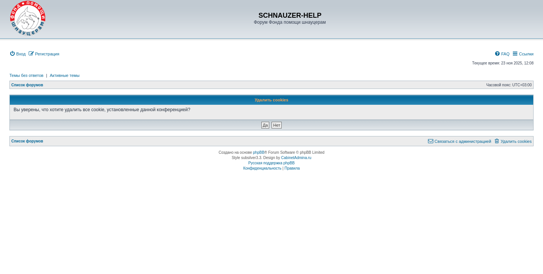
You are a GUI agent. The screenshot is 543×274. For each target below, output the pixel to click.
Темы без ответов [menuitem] (26, 75)
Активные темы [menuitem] (65, 75)
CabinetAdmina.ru (296, 158)
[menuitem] (17, 53)
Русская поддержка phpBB (271, 163)
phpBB (258, 152)
